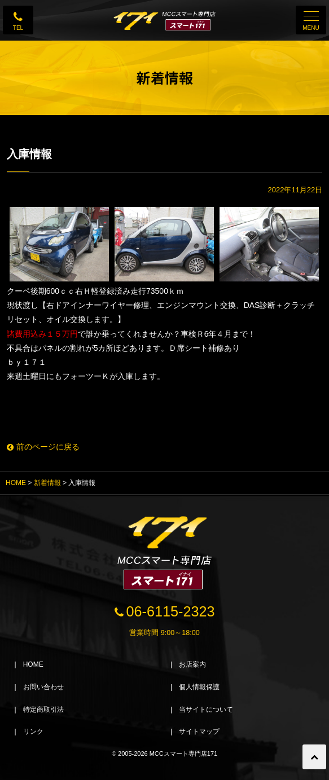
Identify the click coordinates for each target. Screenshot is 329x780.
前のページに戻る (43, 446)
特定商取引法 (43, 709)
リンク (33, 731)
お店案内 (192, 664)
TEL (18, 28)
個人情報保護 (199, 687)
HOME (16, 483)
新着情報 (47, 483)
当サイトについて (206, 709)
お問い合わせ (43, 687)
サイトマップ (199, 731)
